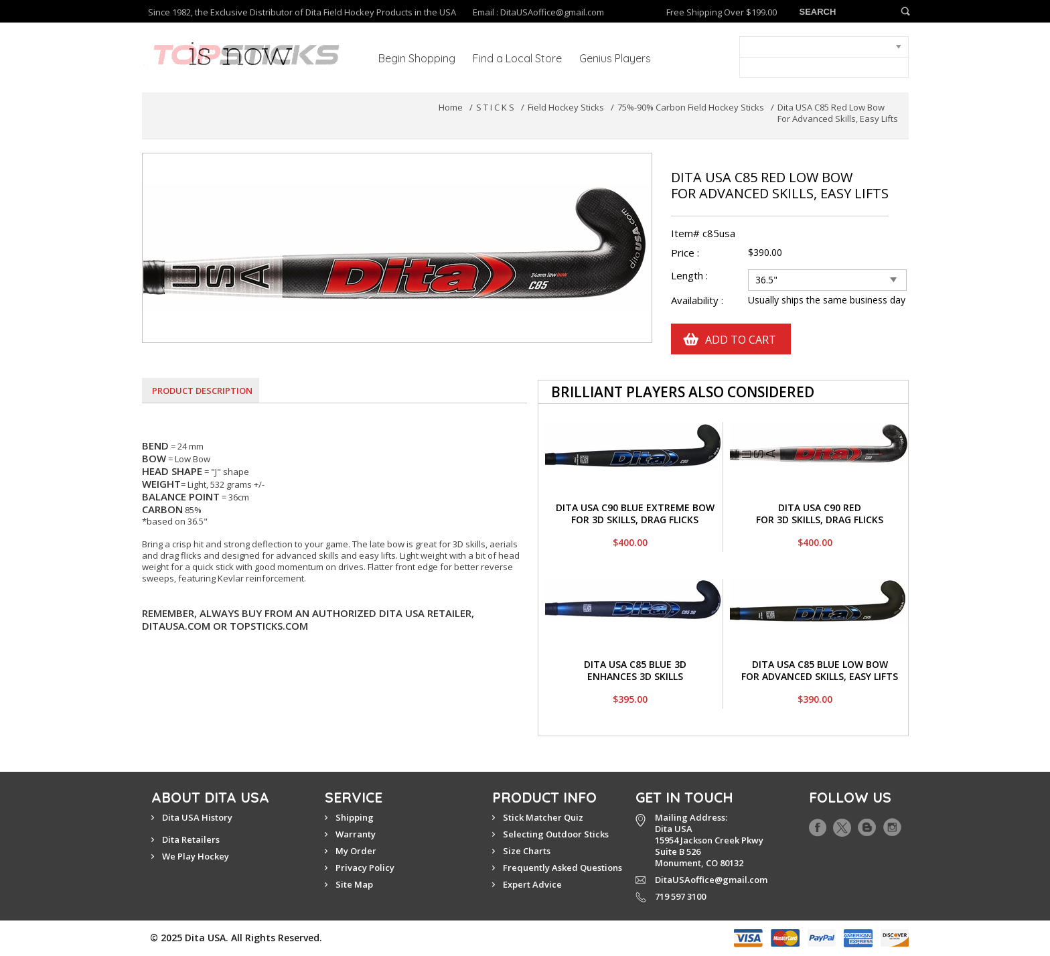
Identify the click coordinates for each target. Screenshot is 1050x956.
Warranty (355, 834)
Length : (690, 275)
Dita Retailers (191, 839)
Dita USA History (197, 817)
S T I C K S (495, 107)
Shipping (354, 817)
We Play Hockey (195, 856)
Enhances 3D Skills (635, 676)
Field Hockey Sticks (566, 107)
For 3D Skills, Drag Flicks (634, 519)
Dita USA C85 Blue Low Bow (820, 664)
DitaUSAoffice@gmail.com (552, 12)
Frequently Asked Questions (562, 868)
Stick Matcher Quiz (543, 817)
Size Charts (526, 851)
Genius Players (615, 58)
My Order (355, 851)
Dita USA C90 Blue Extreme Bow (635, 507)
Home (451, 107)
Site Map (354, 884)
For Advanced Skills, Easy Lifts (819, 676)
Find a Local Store (517, 58)
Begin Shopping (416, 58)
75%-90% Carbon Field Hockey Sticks (690, 107)
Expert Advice (532, 884)
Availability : (697, 300)
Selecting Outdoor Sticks (556, 834)
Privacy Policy (364, 868)
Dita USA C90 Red (819, 507)
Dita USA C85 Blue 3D (635, 664)
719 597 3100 (680, 896)
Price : (685, 253)
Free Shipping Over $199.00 (721, 12)
